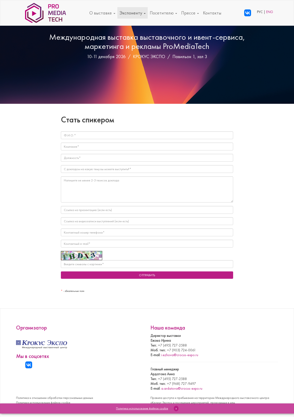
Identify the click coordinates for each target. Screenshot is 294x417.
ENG (269, 12)
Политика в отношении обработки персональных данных (54, 398)
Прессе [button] (190, 13)
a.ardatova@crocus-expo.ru (181, 388)
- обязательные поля (72, 291)
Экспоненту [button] (132, 13)
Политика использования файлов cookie (43, 402)
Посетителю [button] (163, 13)
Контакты (212, 13)
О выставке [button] (102, 13)
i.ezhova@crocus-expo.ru (179, 354)
